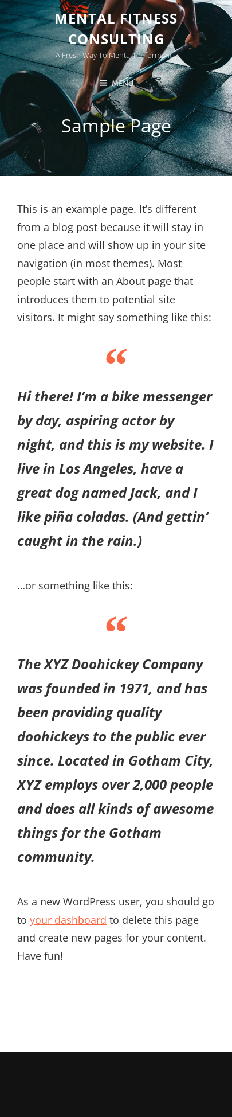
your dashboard (68, 920)
